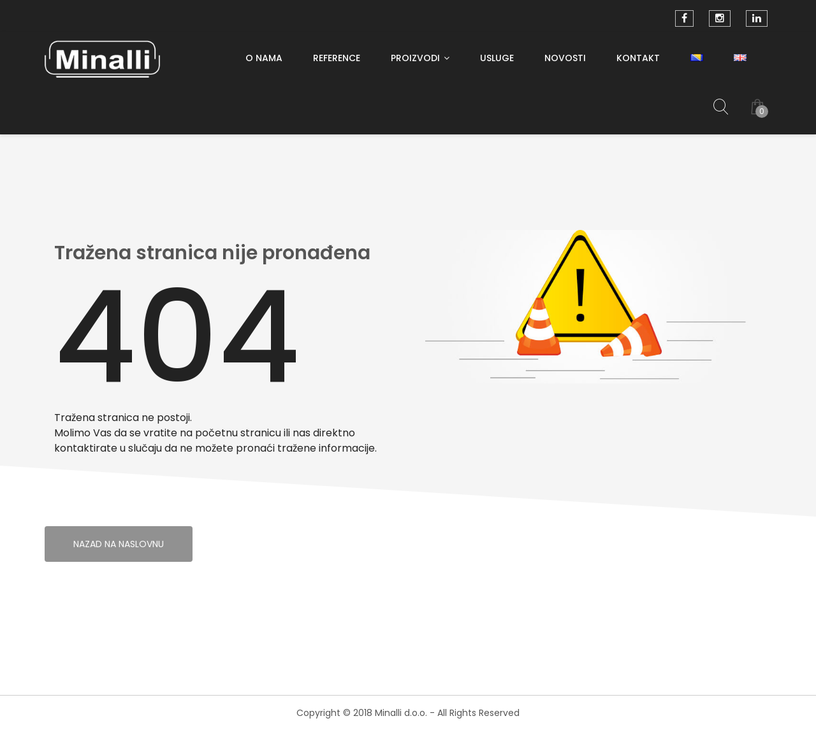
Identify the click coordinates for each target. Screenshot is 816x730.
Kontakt (638, 58)
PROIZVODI (415, 58)
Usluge (497, 58)
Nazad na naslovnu (118, 544)
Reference (336, 58)
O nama (263, 58)
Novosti (565, 58)
